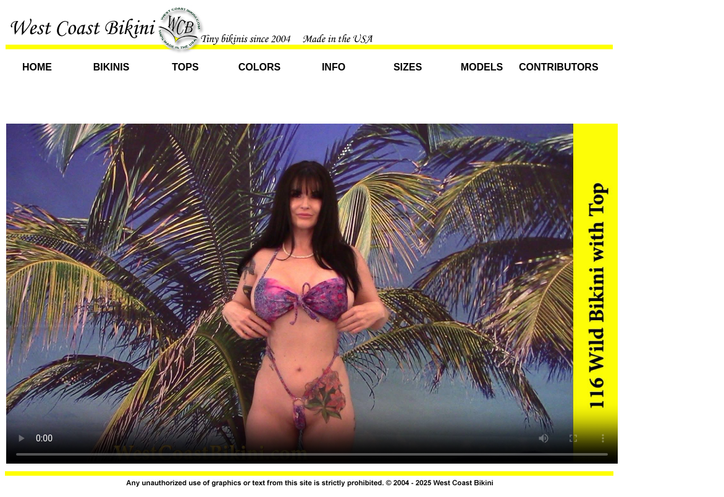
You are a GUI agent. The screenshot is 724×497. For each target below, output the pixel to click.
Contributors (556, 67)
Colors (259, 67)
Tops (185, 67)
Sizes (408, 67)
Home (37, 67)
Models (482, 67)
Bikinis (111, 67)
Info (333, 67)
